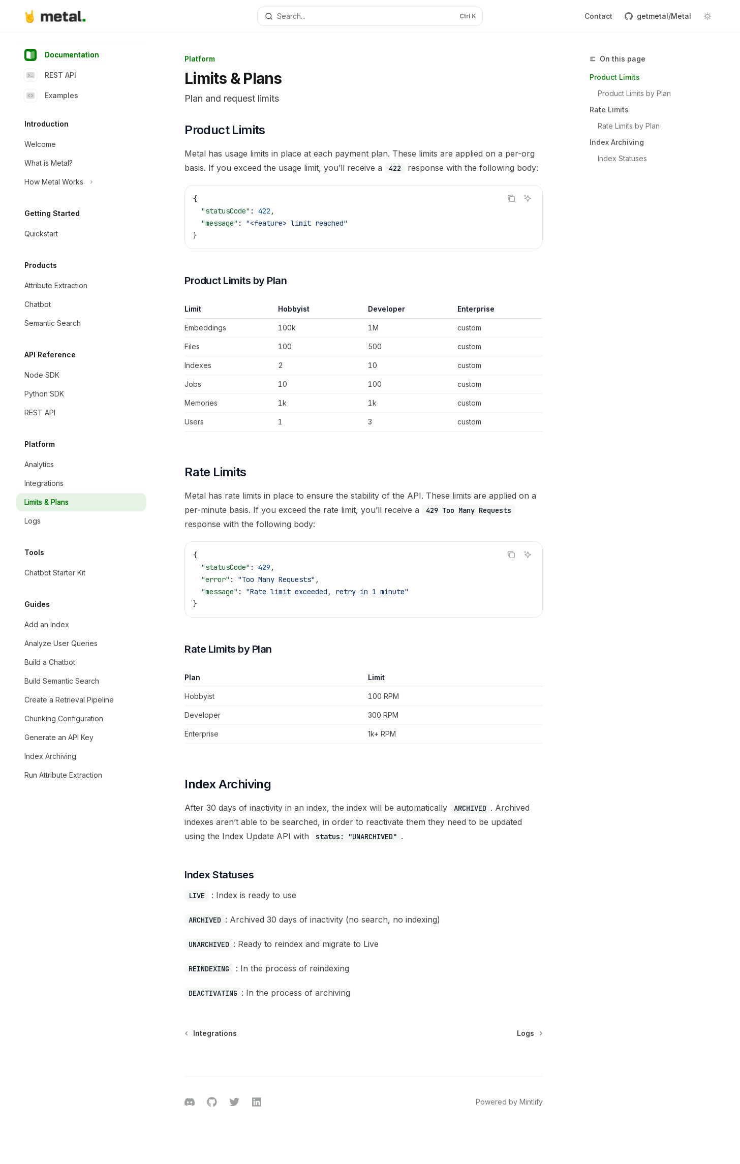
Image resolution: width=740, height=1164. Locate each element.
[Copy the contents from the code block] (511, 198)
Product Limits (615, 77)
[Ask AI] (527, 198)
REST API (50, 75)
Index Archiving (617, 142)
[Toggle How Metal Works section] (81, 182)
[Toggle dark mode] (707, 16)
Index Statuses (622, 158)
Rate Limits (609, 109)
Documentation (61, 55)
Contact (598, 16)
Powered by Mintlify (509, 1101)
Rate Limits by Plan (629, 125)
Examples (51, 95)
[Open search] (370, 16)
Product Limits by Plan (634, 93)
